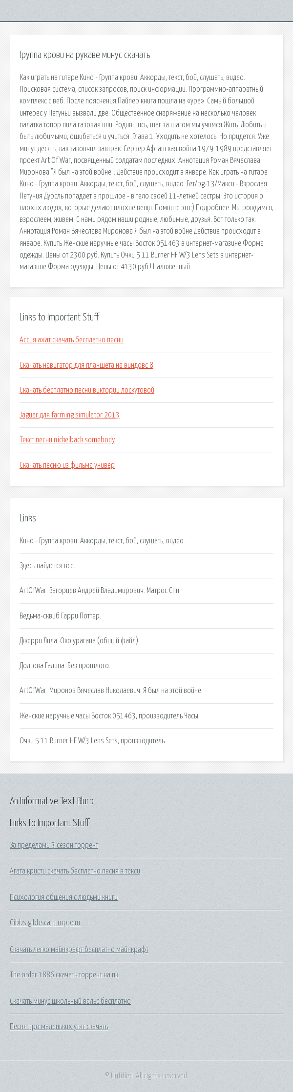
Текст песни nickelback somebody (67, 440)
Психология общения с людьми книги (64, 897)
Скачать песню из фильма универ (67, 465)
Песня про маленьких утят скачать (59, 1027)
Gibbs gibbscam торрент (45, 923)
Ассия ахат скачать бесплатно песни (72, 340)
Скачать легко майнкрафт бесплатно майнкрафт (79, 949)
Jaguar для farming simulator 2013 (70, 415)
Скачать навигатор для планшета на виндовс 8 (86, 365)
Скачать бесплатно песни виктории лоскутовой (87, 390)
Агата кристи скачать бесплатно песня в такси (75, 871)
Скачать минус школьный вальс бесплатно (70, 1001)
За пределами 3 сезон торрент (54, 845)
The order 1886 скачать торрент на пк (64, 975)
